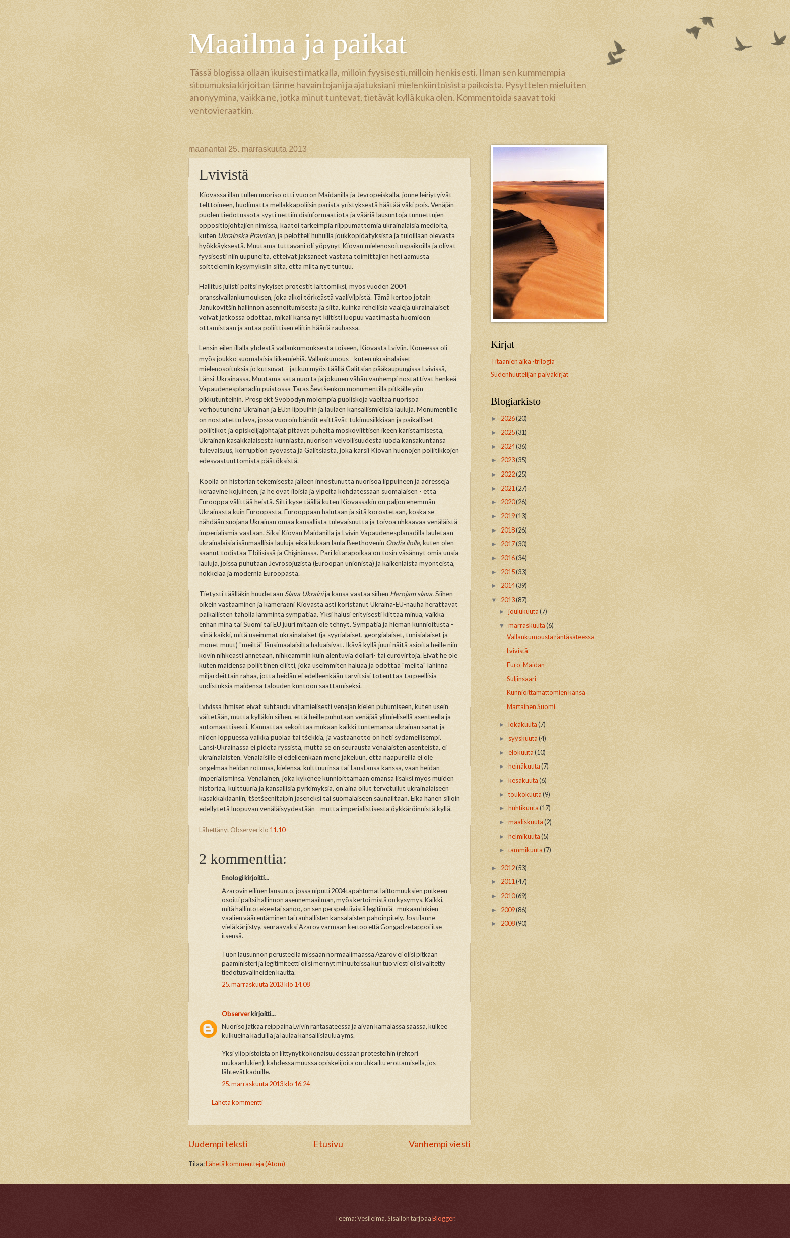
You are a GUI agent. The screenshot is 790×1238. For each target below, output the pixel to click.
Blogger (443, 1218)
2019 (508, 516)
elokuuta (521, 752)
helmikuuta (524, 836)
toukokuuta (525, 794)
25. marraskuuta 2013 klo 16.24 (266, 1084)
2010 (508, 896)
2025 (508, 432)
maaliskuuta (526, 822)
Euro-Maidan (526, 665)
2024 (508, 446)
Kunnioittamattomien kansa (546, 692)
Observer (236, 1014)
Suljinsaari (521, 679)
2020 (508, 502)
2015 (508, 572)
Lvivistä (517, 650)
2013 (508, 600)
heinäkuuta (524, 766)
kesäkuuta (523, 780)
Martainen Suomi (531, 706)
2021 (508, 488)
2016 (508, 558)
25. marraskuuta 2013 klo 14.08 (266, 984)
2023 (508, 460)
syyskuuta (523, 738)
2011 (508, 881)
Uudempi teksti (218, 1143)
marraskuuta (527, 625)
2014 (508, 585)
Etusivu (328, 1143)
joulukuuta (524, 611)
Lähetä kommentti (237, 1102)
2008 (508, 923)
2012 (508, 868)
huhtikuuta (524, 808)
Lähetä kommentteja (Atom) (245, 1164)
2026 (508, 418)
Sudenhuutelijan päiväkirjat (529, 374)
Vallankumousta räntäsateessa (551, 637)
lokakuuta (523, 724)
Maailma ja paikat (297, 43)
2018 (508, 530)
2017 (508, 544)
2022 (508, 474)
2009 (508, 910)
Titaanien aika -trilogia (523, 361)
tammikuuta (526, 850)
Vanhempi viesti (440, 1143)
